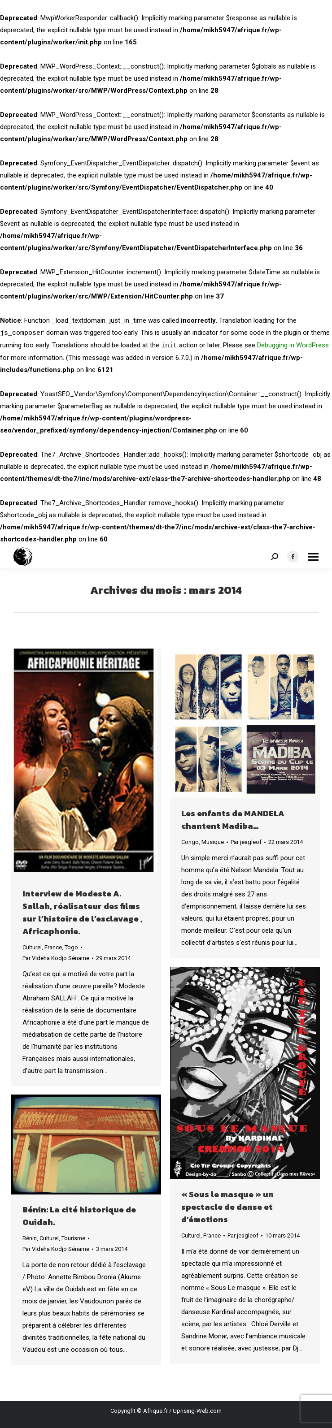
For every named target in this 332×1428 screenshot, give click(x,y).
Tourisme (73, 1238)
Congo (190, 842)
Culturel (32, 947)
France (53, 947)
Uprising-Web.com (197, 1410)
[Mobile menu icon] (313, 557)
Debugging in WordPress (293, 345)
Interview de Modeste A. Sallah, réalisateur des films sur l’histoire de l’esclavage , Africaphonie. (82, 912)
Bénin (29, 1238)
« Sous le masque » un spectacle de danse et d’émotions (227, 1206)
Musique (212, 842)
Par (55, 958)
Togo (71, 947)
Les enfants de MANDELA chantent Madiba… (232, 819)
